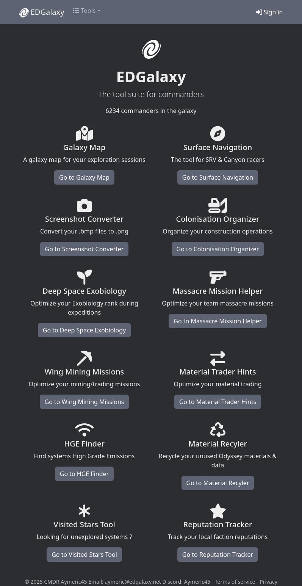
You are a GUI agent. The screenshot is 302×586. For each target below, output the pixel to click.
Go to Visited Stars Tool (84, 554)
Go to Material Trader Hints (218, 402)
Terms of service (235, 581)
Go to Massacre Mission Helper (217, 321)
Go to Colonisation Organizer (218, 249)
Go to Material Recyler (217, 483)
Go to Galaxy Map (84, 177)
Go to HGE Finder (84, 474)
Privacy (268, 581)
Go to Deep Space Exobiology (84, 330)
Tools (84, 10)
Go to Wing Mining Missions (84, 402)
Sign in (269, 12)
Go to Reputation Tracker (217, 554)
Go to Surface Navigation (217, 177)
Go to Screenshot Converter (84, 249)
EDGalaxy (41, 12)
